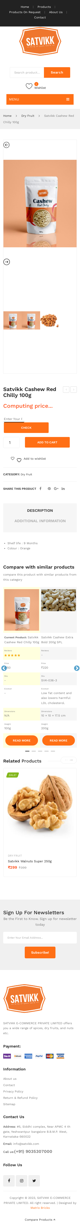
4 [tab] (46, 753)
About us (9, 1078)
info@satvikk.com (26, 1143)
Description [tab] (40, 510)
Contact (40, 17)
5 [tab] (53, 753)
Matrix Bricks (40, 1207)
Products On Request (25, 12)
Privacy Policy (13, 1091)
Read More (22, 740)
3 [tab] (40, 753)
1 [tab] (27, 753)
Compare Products (40, 1219)
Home (25, 6)
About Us (56, 12)
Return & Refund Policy (20, 1097)
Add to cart (47, 442)
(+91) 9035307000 (33, 1151)
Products (44, 6)
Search (57, 72)
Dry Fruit (27, 115)
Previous (3, 667)
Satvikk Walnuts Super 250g (30, 861)
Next (76, 667)
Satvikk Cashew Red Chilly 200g (74, 390)
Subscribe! (40, 952)
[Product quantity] (11, 442)
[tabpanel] (21, 667)
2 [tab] (34, 753)
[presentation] (66, 760)
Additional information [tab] (40, 521)
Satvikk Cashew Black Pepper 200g (66, 390)
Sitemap (9, 1104)
